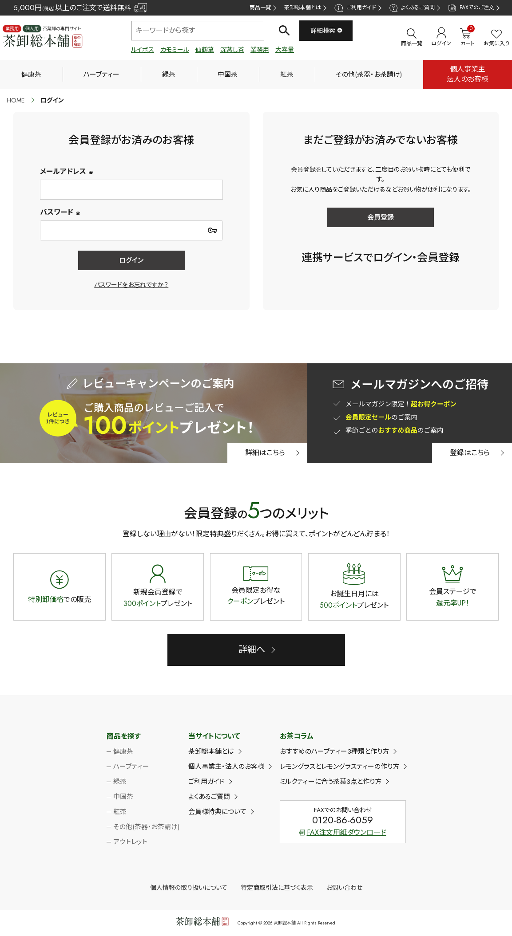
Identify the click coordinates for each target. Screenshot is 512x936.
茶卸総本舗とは (302, 8)
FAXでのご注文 (471, 8)
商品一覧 (260, 8)
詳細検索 (326, 30)
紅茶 (287, 74)
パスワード (61, 212)
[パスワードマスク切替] (212, 230)
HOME (15, 100)
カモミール (174, 49)
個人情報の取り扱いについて (188, 887)
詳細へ (251, 649)
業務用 (259, 49)
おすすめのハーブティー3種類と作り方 (334, 751)
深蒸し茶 (232, 49)
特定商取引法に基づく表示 (277, 887)
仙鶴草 (204, 49)
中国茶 (228, 74)
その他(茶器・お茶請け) (369, 74)
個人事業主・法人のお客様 (226, 766)
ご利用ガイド (355, 8)
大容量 (284, 49)
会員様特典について (217, 812)
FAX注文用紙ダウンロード (342, 832)
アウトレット (130, 842)
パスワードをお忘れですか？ (131, 284)
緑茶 (168, 74)
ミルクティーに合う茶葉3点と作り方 (330, 782)
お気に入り (496, 38)
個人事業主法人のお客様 (467, 74)
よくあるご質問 (412, 8)
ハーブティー (101, 74)
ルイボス (142, 49)
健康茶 (31, 74)
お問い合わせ (344, 887)
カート (467, 37)
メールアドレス (67, 171)
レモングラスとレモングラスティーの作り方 (339, 766)
